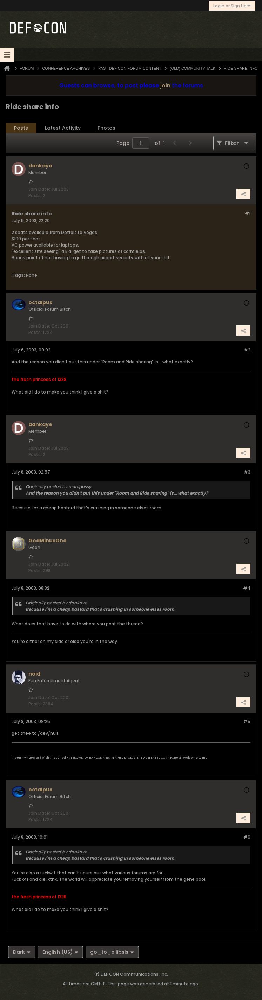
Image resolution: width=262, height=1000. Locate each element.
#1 (247, 213)
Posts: (35, 196)
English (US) (60, 951)
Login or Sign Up (232, 6)
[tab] (21, 128)
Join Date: (39, 189)
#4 (246, 588)
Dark (22, 951)
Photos (106, 128)
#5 (246, 721)
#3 (247, 472)
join (165, 85)
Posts (21, 128)
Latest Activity (63, 128)
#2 (247, 350)
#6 (246, 837)
